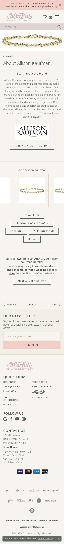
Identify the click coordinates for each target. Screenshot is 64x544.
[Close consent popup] (59, 539)
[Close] (60, 5)
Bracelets (32, 214)
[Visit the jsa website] (38, 499)
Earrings (16, 230)
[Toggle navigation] (58, 17)
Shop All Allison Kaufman (32, 146)
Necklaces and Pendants (32, 222)
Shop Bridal (39, 381)
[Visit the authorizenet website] (32, 509)
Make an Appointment (32, 280)
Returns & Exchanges (39, 391)
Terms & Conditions (10, 398)
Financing (9, 390)
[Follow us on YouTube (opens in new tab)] (17, 418)
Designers (9, 381)
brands (9, 56)
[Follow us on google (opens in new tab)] (5, 418)
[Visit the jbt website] (55, 489)
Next (54, 303)
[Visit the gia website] (20, 489)
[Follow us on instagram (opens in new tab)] (24, 418)
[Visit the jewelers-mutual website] (50, 499)
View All (32, 303)
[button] (45, 16)
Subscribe (32, 344)
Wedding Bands (43, 230)
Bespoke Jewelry (42, 385)
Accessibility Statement (32, 526)
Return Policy (12, 520)
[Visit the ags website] (33, 489)
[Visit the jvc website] (21, 499)
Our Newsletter (19, 315)
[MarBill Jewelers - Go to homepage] (19, 364)
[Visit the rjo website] (30, 499)
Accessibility (40, 397)
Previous (11, 303)
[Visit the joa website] (11, 499)
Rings (32, 238)
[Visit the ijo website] (9, 489)
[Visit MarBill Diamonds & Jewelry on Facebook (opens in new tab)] (11, 418)
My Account (10, 403)
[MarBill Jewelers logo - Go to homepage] (18, 17)
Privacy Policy (29, 520)
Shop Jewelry (11, 385)
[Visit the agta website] (46, 489)
